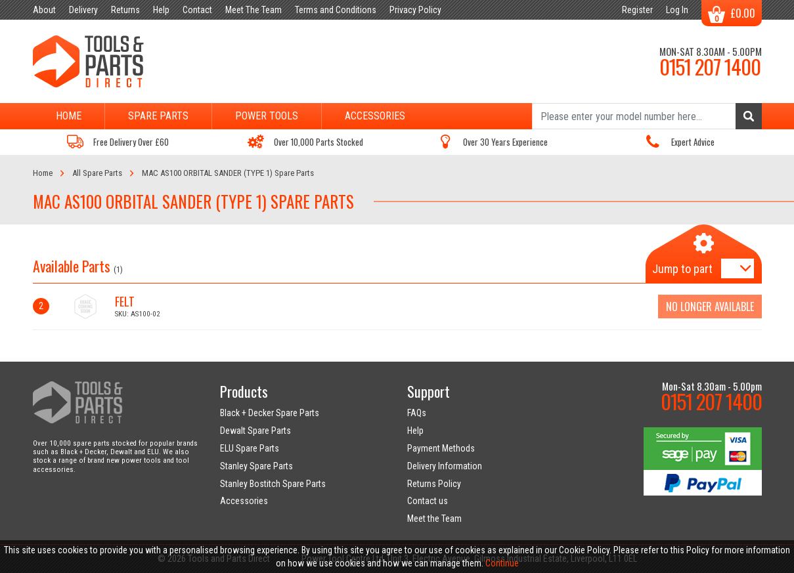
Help (415, 430)
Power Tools (266, 116)
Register (637, 10)
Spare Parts (158, 116)
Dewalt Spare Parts (255, 430)
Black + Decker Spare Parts (269, 413)
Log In (677, 10)
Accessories (375, 116)
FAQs (416, 413)
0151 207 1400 (710, 66)
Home (68, 116)
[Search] (647, 116)
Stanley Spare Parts (256, 466)
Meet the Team (434, 518)
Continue (502, 563)
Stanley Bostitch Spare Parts (273, 483)
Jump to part (682, 269)
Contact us (427, 501)
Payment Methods (441, 448)
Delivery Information (444, 466)
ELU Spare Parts (249, 448)
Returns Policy (434, 483)
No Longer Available (710, 306)
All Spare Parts (97, 173)
